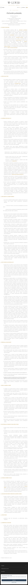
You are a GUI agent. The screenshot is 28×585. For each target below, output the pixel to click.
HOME (10, 10)
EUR (19, 7)
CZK (17, 7)
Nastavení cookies (14, 582)
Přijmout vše (14, 580)
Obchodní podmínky (15, 10)
